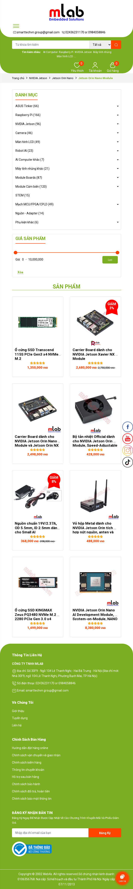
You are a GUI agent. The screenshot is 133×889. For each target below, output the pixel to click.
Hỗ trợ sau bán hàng (25, 777)
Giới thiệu (18, 711)
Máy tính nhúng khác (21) (32, 168)
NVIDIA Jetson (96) (28, 124)
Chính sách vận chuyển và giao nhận (36, 755)
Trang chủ (18, 78)
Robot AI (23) (24, 150)
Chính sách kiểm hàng (26, 762)
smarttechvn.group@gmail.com (36, 32)
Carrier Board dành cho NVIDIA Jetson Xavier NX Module (94, 354)
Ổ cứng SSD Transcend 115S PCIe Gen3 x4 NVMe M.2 (37, 354)
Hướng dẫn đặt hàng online (30, 748)
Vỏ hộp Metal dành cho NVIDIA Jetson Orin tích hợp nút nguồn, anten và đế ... (93, 530)
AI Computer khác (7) (29, 159)
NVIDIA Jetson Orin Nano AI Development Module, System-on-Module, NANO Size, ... (95, 616)
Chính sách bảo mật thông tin (31, 798)
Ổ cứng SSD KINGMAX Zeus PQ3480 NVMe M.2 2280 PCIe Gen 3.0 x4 (36, 614)
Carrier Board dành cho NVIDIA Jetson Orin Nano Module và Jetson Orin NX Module (37, 443)
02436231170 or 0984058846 (83, 32)
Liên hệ (16, 725)
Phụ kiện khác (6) (26, 222)
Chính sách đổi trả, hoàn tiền (31, 791)
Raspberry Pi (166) (27, 115)
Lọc (110, 259)
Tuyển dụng (20, 718)
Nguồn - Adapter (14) (29, 213)
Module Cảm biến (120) (31, 186)
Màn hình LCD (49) (27, 142)
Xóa (20, 272)
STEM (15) (22, 195)
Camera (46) (24, 133)
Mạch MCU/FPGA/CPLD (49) (34, 204)
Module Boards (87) (28, 177)
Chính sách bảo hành (26, 784)
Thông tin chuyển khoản (28, 769)
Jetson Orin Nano (62, 78)
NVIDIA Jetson (38, 78)
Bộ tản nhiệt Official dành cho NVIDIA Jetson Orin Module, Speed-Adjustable (95, 440)
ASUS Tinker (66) (27, 106)
